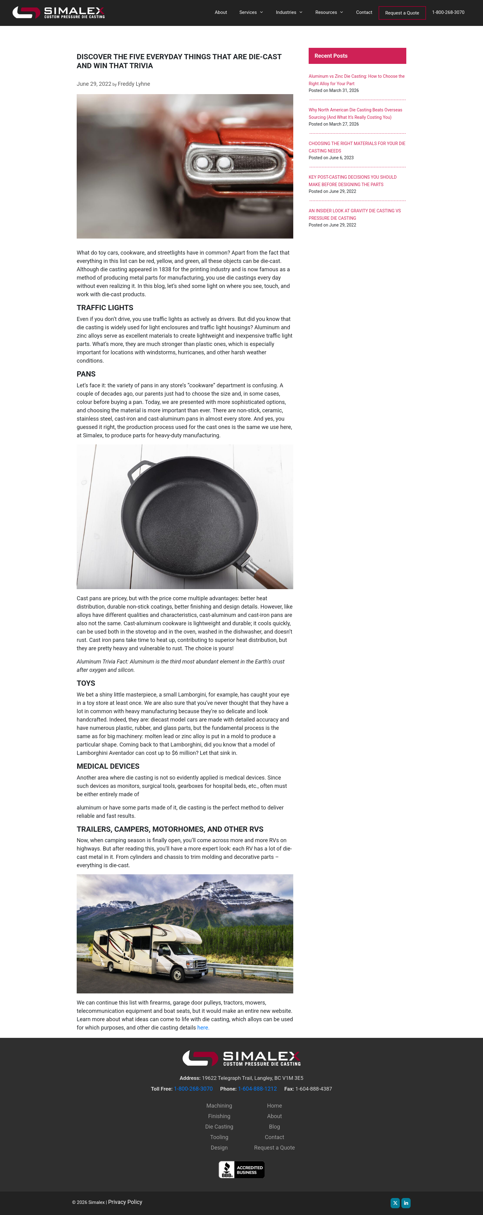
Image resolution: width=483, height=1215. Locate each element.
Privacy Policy (125, 1202)
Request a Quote (402, 13)
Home (274, 1105)
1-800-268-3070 (448, 12)
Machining (219, 1105)
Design (219, 1147)
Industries (292, 12)
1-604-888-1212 (257, 1088)
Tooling (219, 1137)
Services (254, 12)
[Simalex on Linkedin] (406, 1203)
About (221, 12)
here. (203, 1027)
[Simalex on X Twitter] (395, 1203)
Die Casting (219, 1126)
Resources (332, 12)
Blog (274, 1126)
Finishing (219, 1116)
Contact (364, 12)
